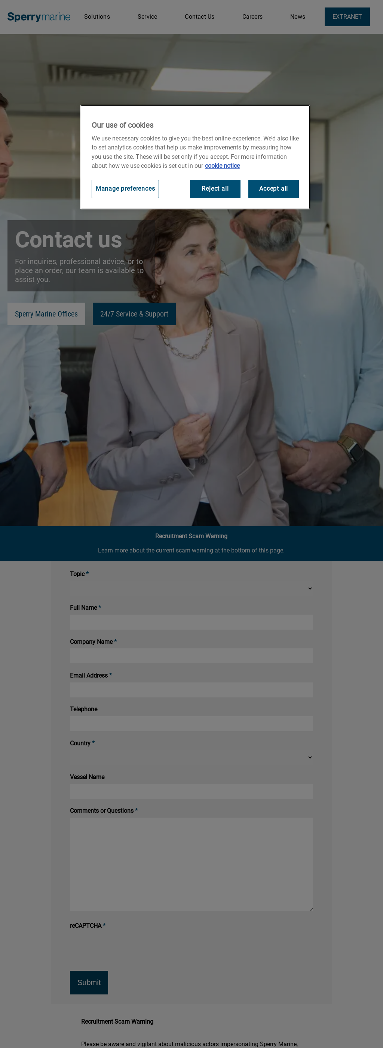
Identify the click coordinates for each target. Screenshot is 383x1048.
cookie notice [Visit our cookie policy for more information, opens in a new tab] (222, 165)
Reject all (215, 188)
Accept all (273, 188)
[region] (195, 157)
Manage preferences (125, 188)
